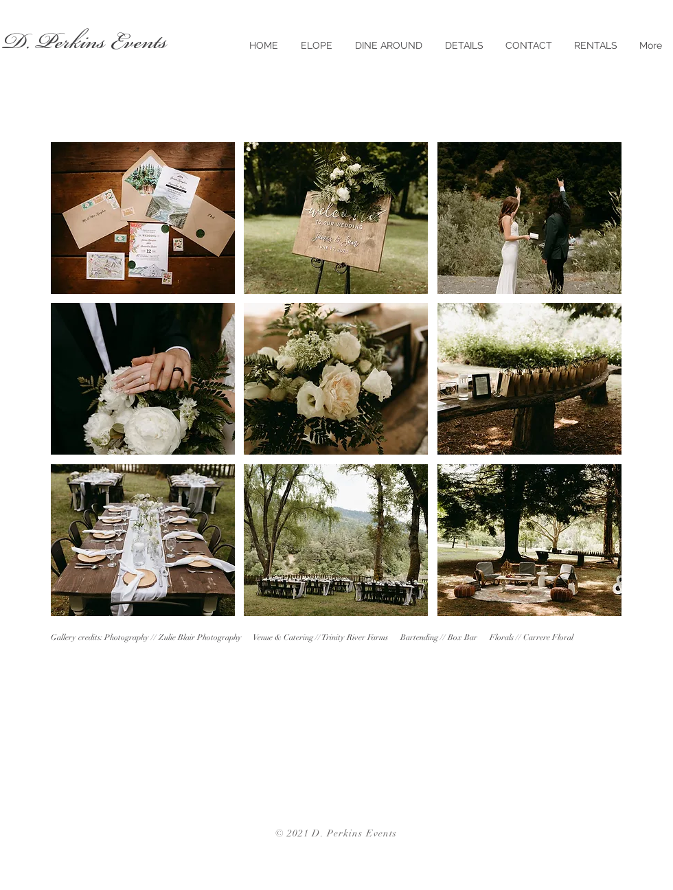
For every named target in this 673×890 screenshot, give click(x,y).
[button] (143, 218)
